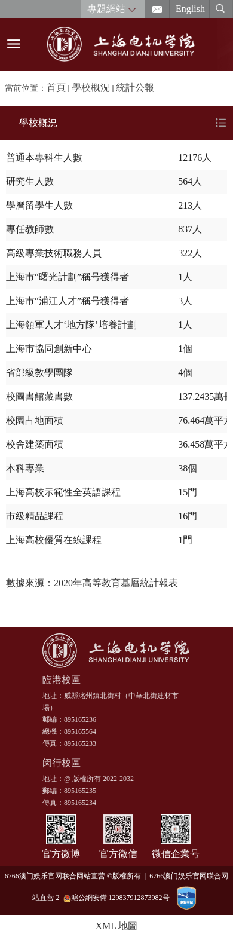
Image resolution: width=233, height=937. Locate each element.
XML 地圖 (117, 926)
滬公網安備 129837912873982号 (116, 897)
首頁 (56, 87)
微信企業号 (176, 854)
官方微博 (61, 854)
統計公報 (135, 87)
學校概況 (91, 87)
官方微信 (118, 854)
